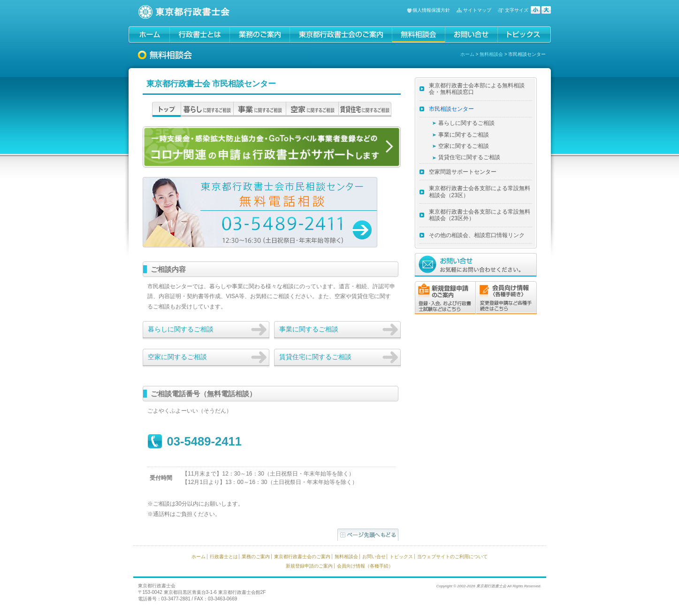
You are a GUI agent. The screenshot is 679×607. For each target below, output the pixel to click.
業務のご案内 (256, 556)
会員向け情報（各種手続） (365, 566)
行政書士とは (224, 556)
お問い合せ (374, 556)
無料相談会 (491, 54)
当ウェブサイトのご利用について (452, 556)
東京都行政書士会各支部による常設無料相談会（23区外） (479, 215)
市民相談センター (451, 109)
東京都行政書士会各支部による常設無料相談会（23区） (479, 191)
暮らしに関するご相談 (181, 329)
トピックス (401, 556)
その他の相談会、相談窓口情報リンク (477, 235)
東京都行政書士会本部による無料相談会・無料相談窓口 (477, 88)
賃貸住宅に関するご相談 (315, 357)
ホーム (467, 54)
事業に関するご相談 (308, 329)
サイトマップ (477, 10)
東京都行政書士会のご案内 (302, 556)
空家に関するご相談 (177, 357)
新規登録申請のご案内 (309, 566)
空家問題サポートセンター (462, 172)
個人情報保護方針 (431, 10)
